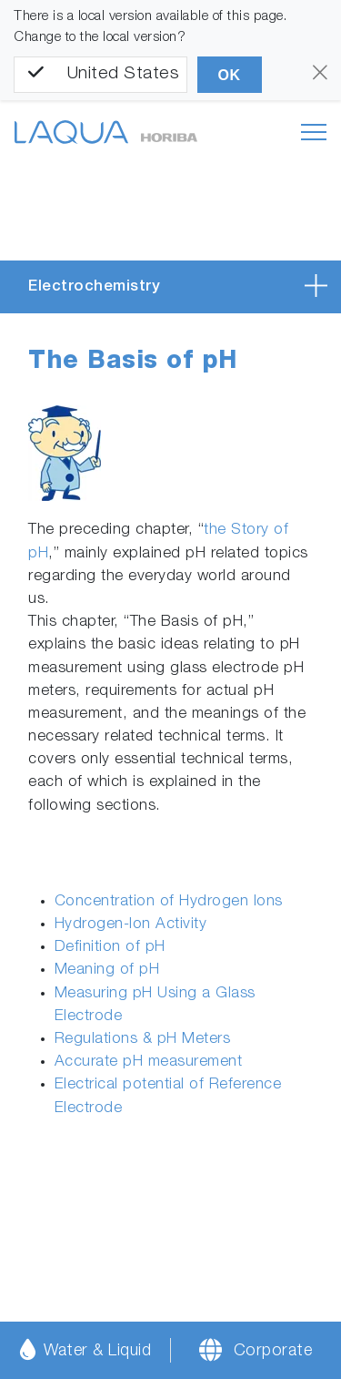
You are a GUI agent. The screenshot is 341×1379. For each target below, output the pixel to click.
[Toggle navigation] (313, 132)
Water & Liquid (85, 1349)
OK (229, 75)
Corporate (273, 1351)
